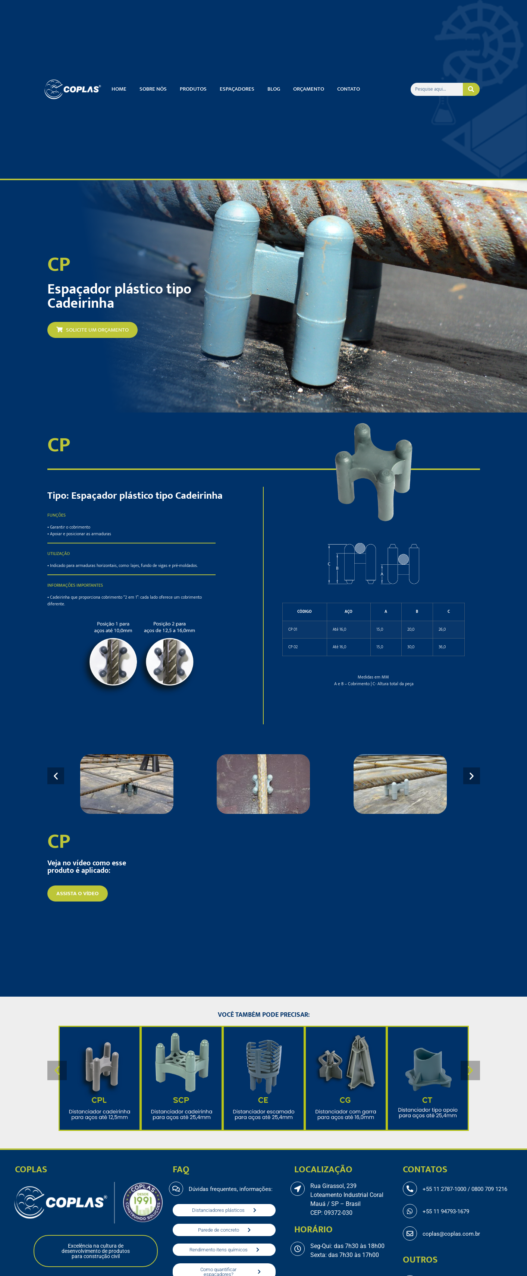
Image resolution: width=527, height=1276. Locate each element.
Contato (348, 89)
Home (119, 89)
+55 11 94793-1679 (446, 1211)
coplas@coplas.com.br (451, 1233)
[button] (55, 776)
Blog (273, 89)
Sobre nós (153, 89)
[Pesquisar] (471, 89)
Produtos (193, 89)
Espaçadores (237, 89)
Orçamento (308, 89)
